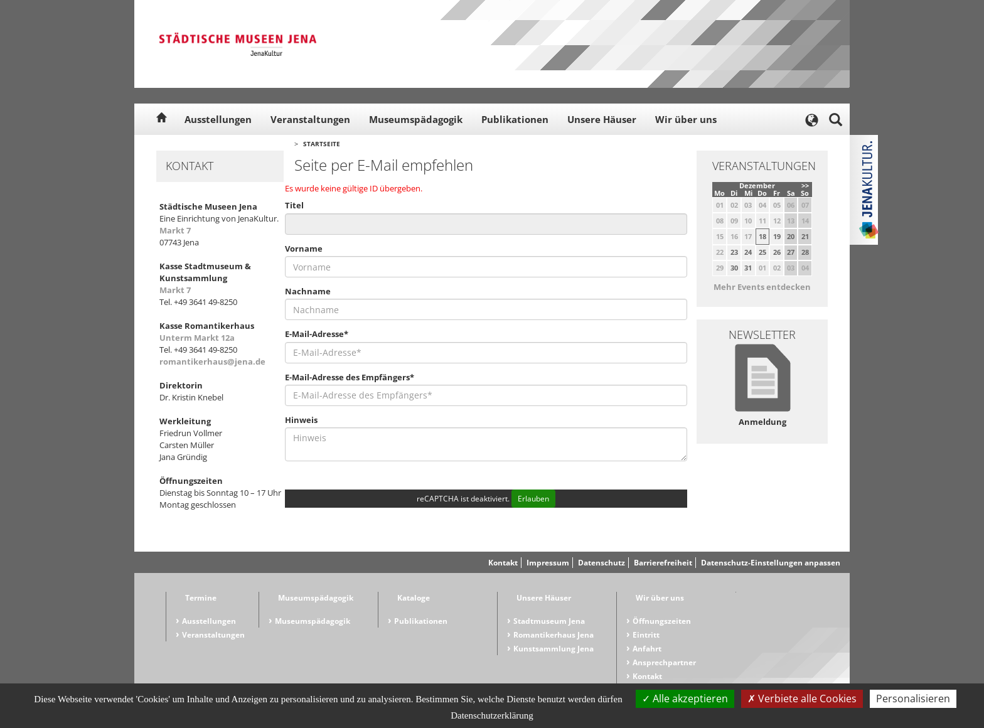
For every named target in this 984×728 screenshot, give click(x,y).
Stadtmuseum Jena (549, 621)
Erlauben (533, 498)
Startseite (321, 143)
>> (805, 185)
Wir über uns (686, 119)
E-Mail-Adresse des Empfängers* (349, 377)
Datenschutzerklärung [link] (492, 715)
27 (790, 252)
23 (734, 252)
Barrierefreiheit (663, 562)
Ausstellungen (218, 119)
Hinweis (301, 419)
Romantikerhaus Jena (553, 634)
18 (762, 236)
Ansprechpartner (664, 662)
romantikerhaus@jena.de (212, 361)
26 (777, 252)
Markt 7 (175, 230)
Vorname (304, 248)
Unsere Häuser (601, 119)
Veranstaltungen (310, 119)
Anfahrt (647, 648)
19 (777, 236)
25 (762, 252)
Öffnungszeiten (662, 621)
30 (734, 267)
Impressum (548, 562)
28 (805, 252)
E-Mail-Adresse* (316, 333)
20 (790, 236)
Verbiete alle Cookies (802, 698)
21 (805, 236)
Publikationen (514, 119)
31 (748, 267)
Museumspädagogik (416, 119)
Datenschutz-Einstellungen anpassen (770, 562)
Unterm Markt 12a (197, 337)
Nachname (308, 291)
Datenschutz (601, 562)
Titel (294, 205)
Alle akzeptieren (685, 698)
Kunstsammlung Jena (553, 648)
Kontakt (503, 562)
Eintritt (646, 634)
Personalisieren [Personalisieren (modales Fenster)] (913, 698)
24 (748, 252)
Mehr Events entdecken (762, 286)
